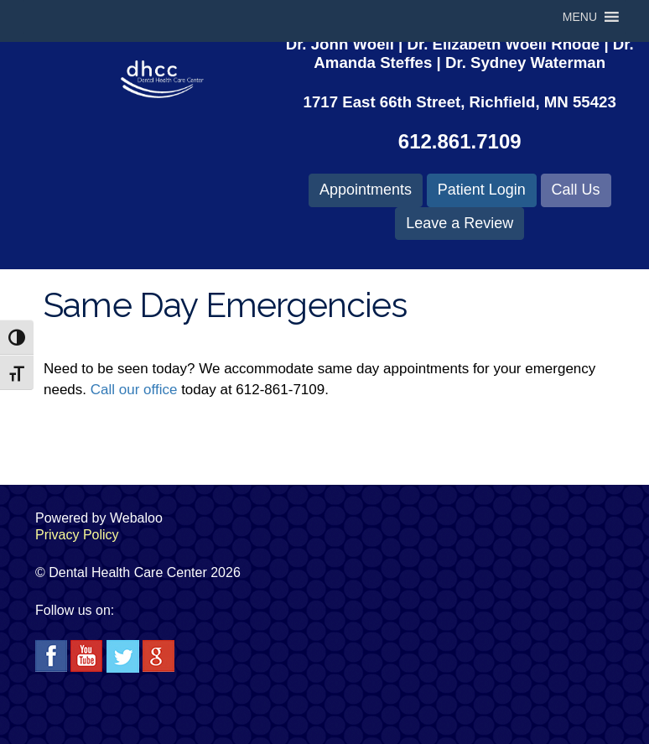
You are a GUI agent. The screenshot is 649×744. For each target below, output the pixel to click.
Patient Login (482, 189)
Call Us (576, 189)
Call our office (134, 390)
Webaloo (136, 518)
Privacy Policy (77, 535)
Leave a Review (459, 223)
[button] (580, 17)
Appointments (365, 189)
